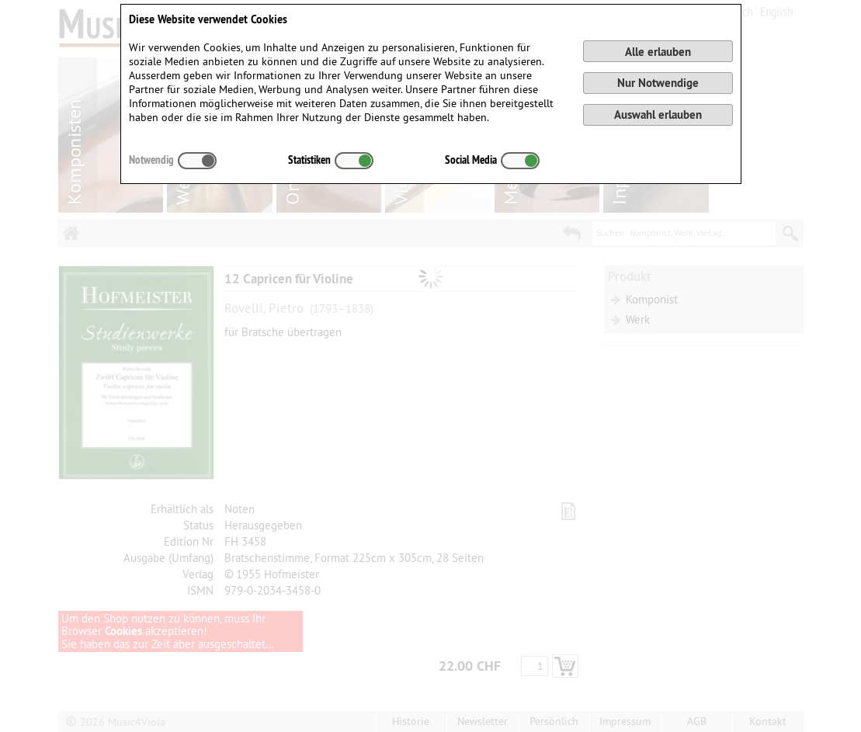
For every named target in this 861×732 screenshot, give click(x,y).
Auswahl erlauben (658, 114)
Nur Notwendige (658, 82)
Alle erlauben (658, 51)
